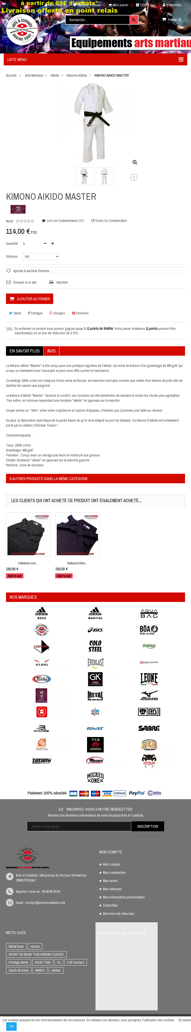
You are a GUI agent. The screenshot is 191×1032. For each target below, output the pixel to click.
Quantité (12, 243)
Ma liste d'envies (87, 5)
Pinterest (80, 313)
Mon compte (53, 5)
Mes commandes (114, 873)
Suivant (134, 177)
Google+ (57, 313)
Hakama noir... (28, 563)
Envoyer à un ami (25, 282)
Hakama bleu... (77, 563)
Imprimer (62, 282)
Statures (12, 256)
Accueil (11, 75)
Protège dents (18, 962)
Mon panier (118, 5)
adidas (56, 970)
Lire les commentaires (65, 221)
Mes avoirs (110, 881)
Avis (51, 351)
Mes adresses (112, 889)
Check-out (145, 5)
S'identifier (172, 5)
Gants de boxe (19, 970)
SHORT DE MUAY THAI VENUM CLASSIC (36, 954)
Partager (35, 313)
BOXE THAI (42, 962)
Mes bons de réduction (118, 914)
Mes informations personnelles (124, 897)
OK (11, 1026)
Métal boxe (16, 946)
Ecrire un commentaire (111, 221)
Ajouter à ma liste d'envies (31, 271)
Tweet (15, 313)
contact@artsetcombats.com (45, 902)
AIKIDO (40, 970)
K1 (58, 962)
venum (35, 946)
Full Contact (75, 962)
